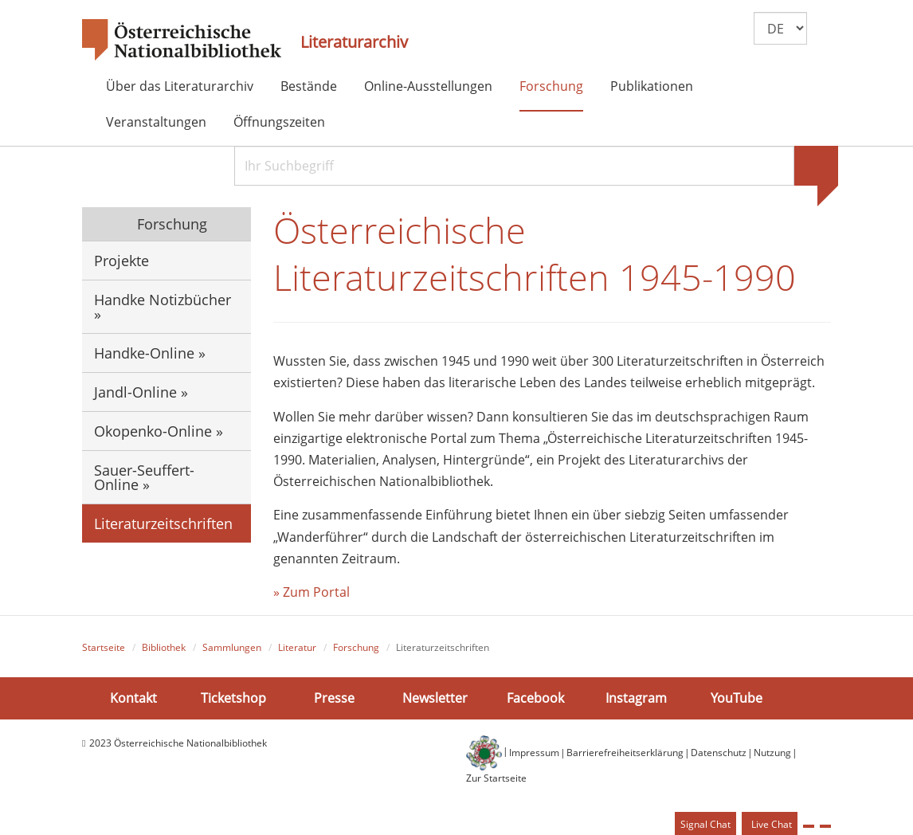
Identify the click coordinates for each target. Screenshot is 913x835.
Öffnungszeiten (279, 122)
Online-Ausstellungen (428, 86)
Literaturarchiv (354, 42)
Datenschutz (718, 752)
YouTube (736, 698)
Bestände (308, 86)
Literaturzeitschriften (163, 523)
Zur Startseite (496, 778)
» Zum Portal (311, 592)
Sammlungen (231, 647)
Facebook (535, 698)
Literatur (297, 647)
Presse (334, 698)
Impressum (534, 752)
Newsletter (435, 698)
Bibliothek (164, 647)
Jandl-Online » (141, 392)
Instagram (636, 698)
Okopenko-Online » (158, 431)
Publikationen (651, 86)
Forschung (551, 86)
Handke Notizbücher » (162, 306)
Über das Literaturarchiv (179, 86)
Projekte (121, 260)
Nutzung (772, 752)
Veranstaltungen (156, 122)
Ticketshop (233, 698)
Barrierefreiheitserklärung (625, 752)
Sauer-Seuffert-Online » (144, 477)
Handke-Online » (150, 353)
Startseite (103, 647)
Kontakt (133, 698)
